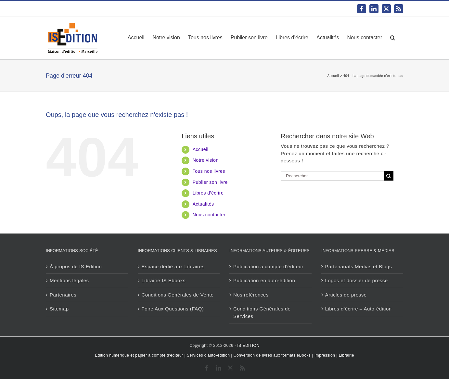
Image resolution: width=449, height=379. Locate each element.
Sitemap (59, 308)
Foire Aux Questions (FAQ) (173, 308)
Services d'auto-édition (208, 355)
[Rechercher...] (332, 176)
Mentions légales (69, 280)
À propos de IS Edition (76, 266)
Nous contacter (209, 214)
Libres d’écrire (208, 193)
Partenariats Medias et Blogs (358, 266)
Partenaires (63, 294)
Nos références (251, 294)
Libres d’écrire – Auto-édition (358, 308)
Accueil (201, 149)
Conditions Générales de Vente (178, 294)
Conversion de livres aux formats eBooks (272, 355)
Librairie (346, 355)
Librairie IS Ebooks (164, 280)
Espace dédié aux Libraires (173, 266)
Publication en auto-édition (264, 280)
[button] (392, 38)
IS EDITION (248, 345)
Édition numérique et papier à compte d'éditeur (139, 355)
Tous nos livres (209, 171)
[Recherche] (388, 176)
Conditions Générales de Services (262, 312)
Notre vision (206, 160)
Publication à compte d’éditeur (268, 266)
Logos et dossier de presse (356, 280)
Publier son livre (210, 182)
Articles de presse (346, 294)
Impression (324, 355)
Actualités (203, 204)
